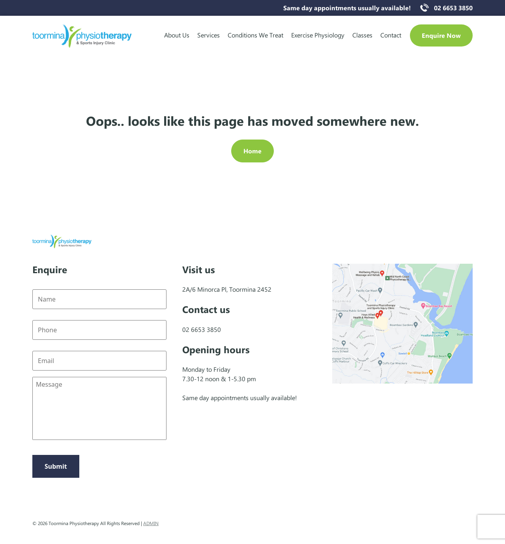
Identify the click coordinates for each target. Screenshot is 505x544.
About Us (176, 35)
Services (208, 35)
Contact (390, 35)
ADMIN (151, 523)
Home (252, 151)
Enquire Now (441, 35)
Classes (362, 35)
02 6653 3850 (453, 8)
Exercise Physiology (317, 35)
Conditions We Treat (255, 35)
